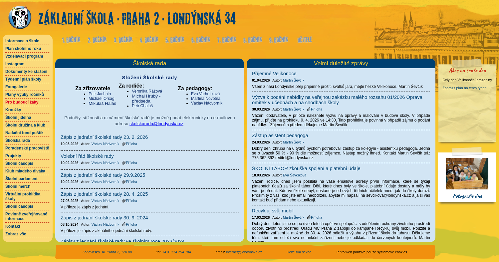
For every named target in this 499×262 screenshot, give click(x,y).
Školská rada (17, 140)
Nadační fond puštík (24, 133)
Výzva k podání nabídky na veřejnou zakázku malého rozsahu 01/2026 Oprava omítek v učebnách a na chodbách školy (337, 100)
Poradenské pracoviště (27, 148)
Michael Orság (101, 98)
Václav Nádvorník (206, 103)
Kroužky (13, 110)
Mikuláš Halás (102, 103)
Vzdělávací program (24, 56)
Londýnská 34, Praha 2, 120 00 (107, 252)
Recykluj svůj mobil (273, 210)
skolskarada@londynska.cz (156, 123)
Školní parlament (21, 178)
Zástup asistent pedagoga (280, 135)
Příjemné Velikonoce (274, 73)
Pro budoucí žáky (21, 102)
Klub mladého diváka (25, 171)
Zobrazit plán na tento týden (464, 88)
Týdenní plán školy (23, 79)
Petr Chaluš (142, 106)
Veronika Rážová (147, 91)
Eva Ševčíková (294, 175)
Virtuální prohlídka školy (22, 196)
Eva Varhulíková (205, 94)
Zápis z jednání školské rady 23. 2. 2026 (104, 137)
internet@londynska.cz (244, 252)
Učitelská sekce (299, 252)
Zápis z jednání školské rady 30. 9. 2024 (104, 217)
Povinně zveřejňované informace (26, 216)
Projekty (13, 155)
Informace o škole (22, 41)
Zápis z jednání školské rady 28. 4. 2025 (104, 194)
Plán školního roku (23, 48)
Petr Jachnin (100, 94)
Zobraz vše (15, 234)
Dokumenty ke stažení (26, 71)
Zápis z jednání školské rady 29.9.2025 (103, 175)
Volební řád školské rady (87, 156)
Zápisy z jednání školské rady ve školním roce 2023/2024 (122, 241)
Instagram (14, 64)
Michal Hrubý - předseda (146, 99)
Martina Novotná (205, 98)
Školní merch (17, 186)
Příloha (129, 144)
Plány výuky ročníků (24, 94)
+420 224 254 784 (176, 252)
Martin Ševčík (294, 80)
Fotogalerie (16, 87)
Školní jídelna (18, 117)
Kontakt (12, 226)
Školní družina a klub (25, 125)
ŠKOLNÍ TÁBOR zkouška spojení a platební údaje (306, 168)
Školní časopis (19, 163)
